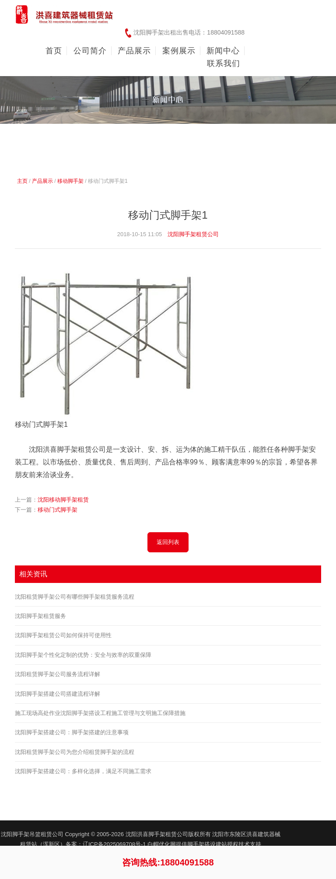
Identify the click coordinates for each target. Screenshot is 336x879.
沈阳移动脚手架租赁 (63, 499)
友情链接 (307, 834)
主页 (22, 181)
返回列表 (168, 542)
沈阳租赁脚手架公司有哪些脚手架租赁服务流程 (74, 596)
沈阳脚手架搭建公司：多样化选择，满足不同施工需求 (83, 771)
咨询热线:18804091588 (168, 862)
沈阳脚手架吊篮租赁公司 (32, 834)
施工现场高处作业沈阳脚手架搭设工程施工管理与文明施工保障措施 (100, 713)
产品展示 (42, 181)
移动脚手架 (70, 181)
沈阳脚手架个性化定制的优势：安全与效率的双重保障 (83, 655)
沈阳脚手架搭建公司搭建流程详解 (57, 694)
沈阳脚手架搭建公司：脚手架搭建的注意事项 (72, 732)
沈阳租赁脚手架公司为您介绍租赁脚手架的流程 (74, 752)
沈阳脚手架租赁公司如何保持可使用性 (63, 635)
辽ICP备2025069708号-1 (115, 844)
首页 (54, 50)
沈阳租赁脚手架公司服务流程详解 (57, 674)
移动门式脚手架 (57, 509)
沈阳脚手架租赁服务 (40, 616)
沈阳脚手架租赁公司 (193, 234)
